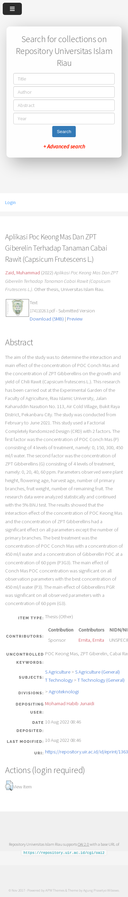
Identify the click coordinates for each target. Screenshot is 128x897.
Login (10, 202)
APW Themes (55, 889)
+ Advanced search (64, 146)
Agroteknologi (64, 692)
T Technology (59, 680)
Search (64, 131)
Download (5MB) (47, 319)
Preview (75, 319)
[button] (9, 786)
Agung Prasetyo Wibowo (101, 889)
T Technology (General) (101, 680)
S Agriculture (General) (97, 672)
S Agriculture (57, 672)
